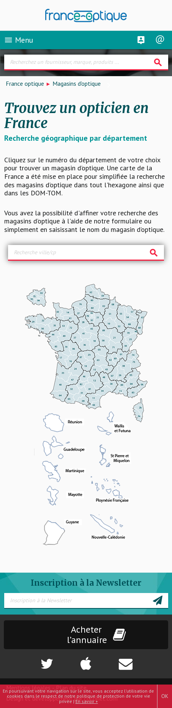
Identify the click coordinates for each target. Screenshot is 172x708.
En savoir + (86, 701)
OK (164, 696)
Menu (18, 40)
